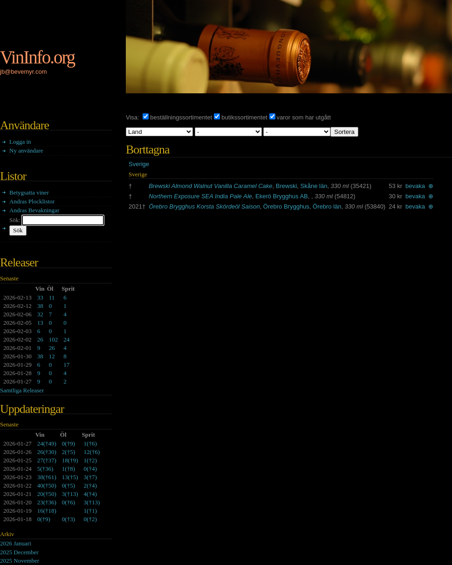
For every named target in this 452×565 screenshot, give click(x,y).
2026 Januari (15, 543)
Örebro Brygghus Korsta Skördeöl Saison (204, 206)
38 (40, 305)
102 (53, 339)
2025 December (19, 552)
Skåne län (314, 185)
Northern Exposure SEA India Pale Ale (200, 196)
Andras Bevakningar (34, 210)
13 (40, 322)
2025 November (19, 560)
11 (52, 297)
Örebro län (327, 206)
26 (40, 339)
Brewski (286, 185)
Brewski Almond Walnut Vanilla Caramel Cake (210, 185)
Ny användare (26, 150)
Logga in (20, 141)
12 (52, 356)
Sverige (139, 163)
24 (66, 339)
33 (40, 297)
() (46, 443)
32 (40, 314)
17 (66, 364)
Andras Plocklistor (32, 201)
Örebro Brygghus (286, 206)
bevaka (415, 185)
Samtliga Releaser (22, 390)
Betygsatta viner (29, 192)
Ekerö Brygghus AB (281, 196)
